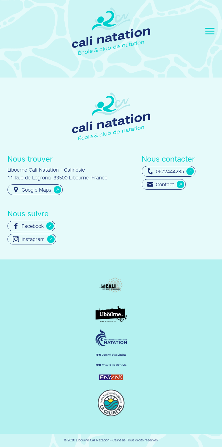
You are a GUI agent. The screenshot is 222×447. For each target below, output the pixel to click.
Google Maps (32, 190)
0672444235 (165, 171)
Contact (160, 184)
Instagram (29, 239)
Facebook (28, 226)
